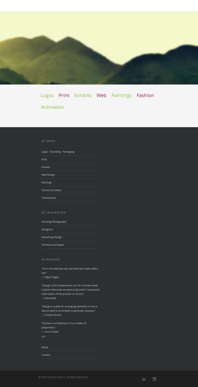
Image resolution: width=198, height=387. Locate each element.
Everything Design (52, 237)
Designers (47, 229)
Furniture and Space (53, 244)
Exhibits (83, 95)
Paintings (122, 95)
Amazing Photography (54, 221)
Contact (46, 355)
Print (64, 95)
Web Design (48, 175)
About (45, 347)
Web (102, 95)
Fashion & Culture (51, 190)
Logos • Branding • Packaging (58, 151)
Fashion (145, 95)
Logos (47, 95)
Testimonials (49, 198)
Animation (52, 107)
